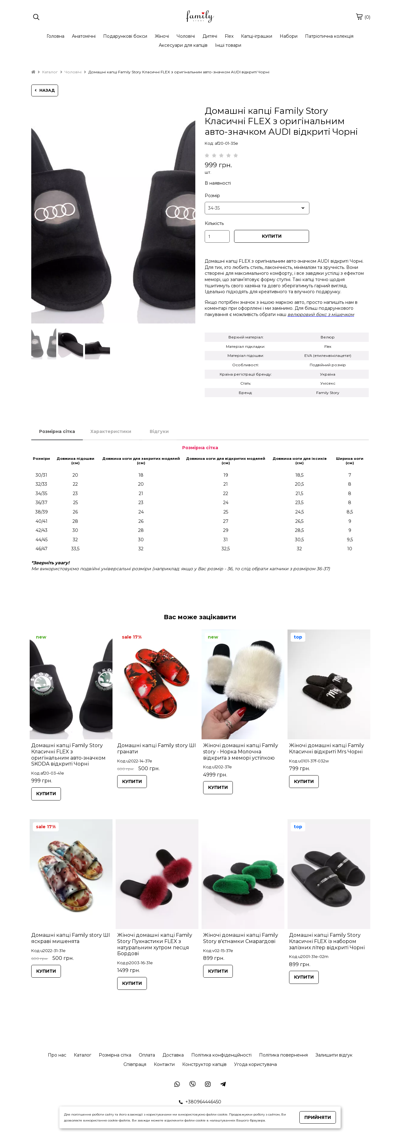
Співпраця (134, 1064)
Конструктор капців (204, 1064)
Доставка (173, 1055)
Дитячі (209, 36)
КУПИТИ (272, 236)
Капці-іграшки (256, 36)
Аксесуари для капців (183, 45)
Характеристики (110, 431)
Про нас (57, 1055)
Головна (55, 36)
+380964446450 (200, 1102)
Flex (229, 36)
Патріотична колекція (329, 36)
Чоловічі (186, 36)
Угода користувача (255, 1064)
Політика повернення (283, 1055)
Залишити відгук (333, 1055)
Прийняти (317, 1117)
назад (45, 90)
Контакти (164, 1064)
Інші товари (228, 45)
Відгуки (159, 431)
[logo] (200, 17)
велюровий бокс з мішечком (321, 314)
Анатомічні (84, 36)
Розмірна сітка (57, 431)
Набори (289, 36)
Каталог (82, 1055)
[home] (33, 72)
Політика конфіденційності (221, 1055)
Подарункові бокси (125, 36)
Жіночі (162, 36)
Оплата (147, 1055)
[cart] (359, 16)
